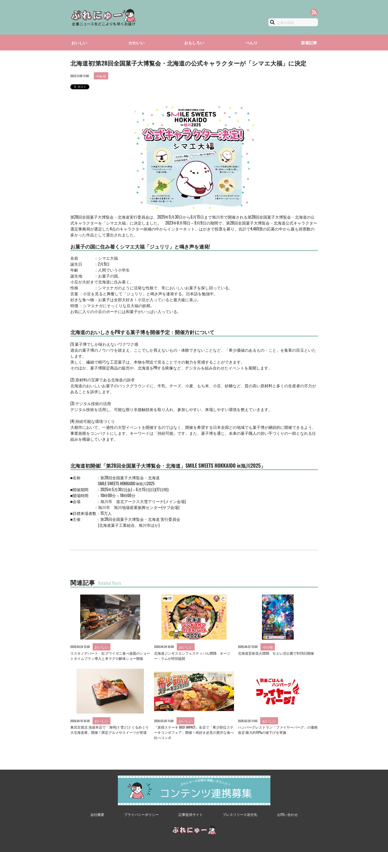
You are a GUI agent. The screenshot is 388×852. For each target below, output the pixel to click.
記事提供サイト (191, 814)
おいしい (79, 43)
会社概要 (97, 814)
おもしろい (194, 43)
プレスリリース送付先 (240, 814)
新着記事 (309, 43)
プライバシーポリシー (141, 814)
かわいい (137, 43)
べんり (252, 43)
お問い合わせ (287, 814)
